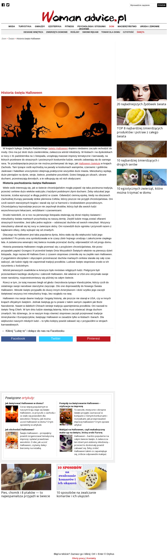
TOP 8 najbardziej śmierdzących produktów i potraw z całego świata (142, 130)
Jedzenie (84, 29)
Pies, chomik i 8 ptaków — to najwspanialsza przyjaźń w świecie (25, 494)
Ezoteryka (54, 26)
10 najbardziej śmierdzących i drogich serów (142, 160)
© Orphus (109, 554)
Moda (12, 26)
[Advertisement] (57, 66)
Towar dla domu (110, 32)
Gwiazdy (40, 26)
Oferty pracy (78, 558)
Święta (140, 32)
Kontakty (91, 558)
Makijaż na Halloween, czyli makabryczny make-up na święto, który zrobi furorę (82, 431)
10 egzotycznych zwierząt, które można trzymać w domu (142, 188)
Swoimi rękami (90, 32)
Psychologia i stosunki (91, 26)
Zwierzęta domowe (57, 32)
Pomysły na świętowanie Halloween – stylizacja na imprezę (79, 405)
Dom (111, 26)
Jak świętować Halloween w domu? (24, 403)
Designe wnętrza (33, 32)
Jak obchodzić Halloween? (19, 429)
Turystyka (25, 26)
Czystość (128, 32)
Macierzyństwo (127, 26)
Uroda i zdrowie (149, 26)
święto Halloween (58, 148)
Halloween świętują (89, 163)
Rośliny (75, 32)
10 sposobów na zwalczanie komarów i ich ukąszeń (76, 494)
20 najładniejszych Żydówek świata (142, 102)
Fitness (69, 26)
